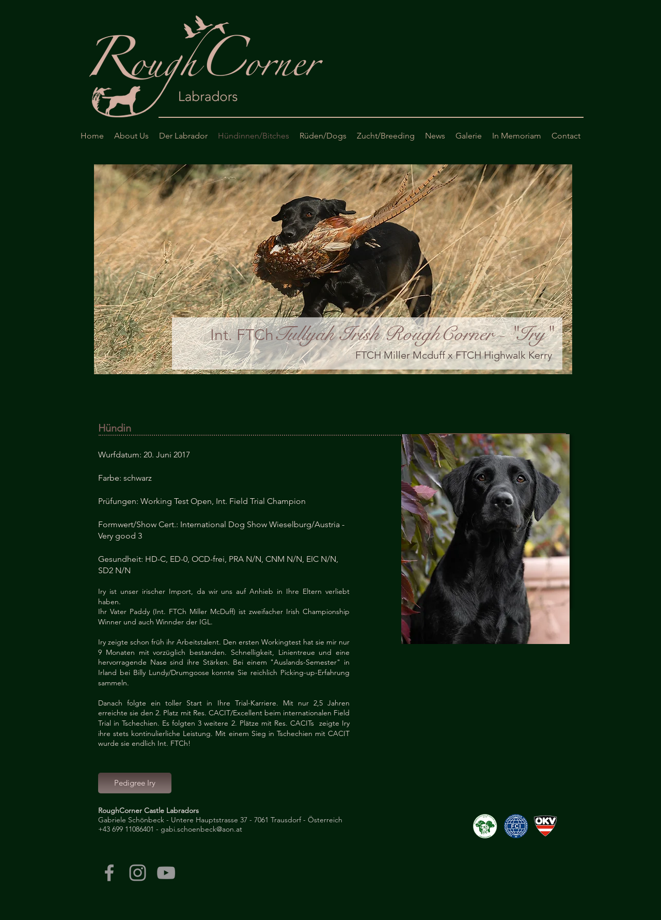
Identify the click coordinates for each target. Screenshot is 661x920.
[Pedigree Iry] (134, 783)
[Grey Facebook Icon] (109, 873)
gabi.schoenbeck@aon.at (201, 829)
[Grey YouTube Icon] (166, 873)
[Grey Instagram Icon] (138, 873)
